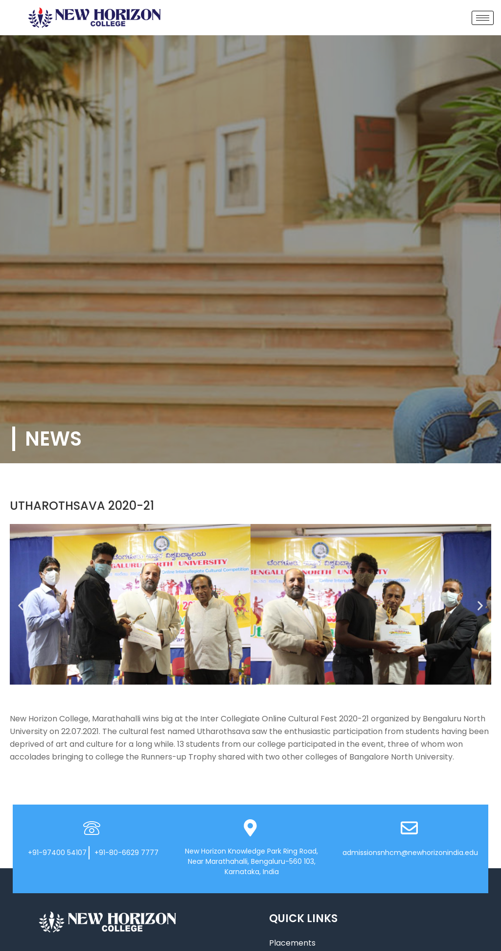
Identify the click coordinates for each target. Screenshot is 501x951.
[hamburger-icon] (483, 18)
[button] (21, 606)
